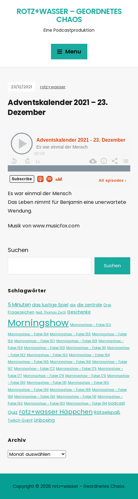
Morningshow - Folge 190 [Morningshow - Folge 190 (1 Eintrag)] (34, 396)
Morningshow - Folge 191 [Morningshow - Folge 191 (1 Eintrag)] (76, 396)
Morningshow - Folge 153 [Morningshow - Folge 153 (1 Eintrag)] (90, 325)
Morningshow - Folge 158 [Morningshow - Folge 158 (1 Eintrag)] (76, 341)
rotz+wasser (53, 87)
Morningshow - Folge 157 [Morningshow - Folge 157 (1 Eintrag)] (34, 341)
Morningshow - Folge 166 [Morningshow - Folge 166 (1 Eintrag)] (70, 361)
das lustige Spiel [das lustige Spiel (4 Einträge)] (50, 305)
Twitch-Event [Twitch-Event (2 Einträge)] (20, 420)
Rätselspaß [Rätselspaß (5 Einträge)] (107, 412)
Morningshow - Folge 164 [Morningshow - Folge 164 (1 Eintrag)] (89, 355)
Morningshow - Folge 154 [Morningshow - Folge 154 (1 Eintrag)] (28, 334)
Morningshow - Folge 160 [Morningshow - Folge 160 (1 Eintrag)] (44, 348)
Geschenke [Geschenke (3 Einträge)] (79, 312)
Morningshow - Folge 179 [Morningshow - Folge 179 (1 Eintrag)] (85, 375)
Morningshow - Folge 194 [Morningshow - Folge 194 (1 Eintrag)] (86, 403)
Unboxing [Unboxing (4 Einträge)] (44, 420)
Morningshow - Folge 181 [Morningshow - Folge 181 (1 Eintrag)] (47, 382)
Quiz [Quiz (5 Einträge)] (13, 412)
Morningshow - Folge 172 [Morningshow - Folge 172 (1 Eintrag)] (34, 368)
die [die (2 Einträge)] (73, 305)
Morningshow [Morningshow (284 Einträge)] (38, 322)
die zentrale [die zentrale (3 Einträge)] (89, 305)
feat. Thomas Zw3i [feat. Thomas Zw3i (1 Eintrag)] (51, 312)
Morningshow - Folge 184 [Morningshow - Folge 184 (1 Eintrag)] (28, 389)
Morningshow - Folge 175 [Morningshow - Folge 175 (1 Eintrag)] (76, 368)
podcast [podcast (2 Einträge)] (116, 403)
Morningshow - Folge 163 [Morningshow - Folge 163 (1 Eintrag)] (47, 355)
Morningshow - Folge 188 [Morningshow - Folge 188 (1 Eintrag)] (70, 389)
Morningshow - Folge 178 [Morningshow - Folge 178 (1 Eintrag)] (43, 375)
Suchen (18, 250)
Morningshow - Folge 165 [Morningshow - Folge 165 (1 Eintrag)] (28, 361)
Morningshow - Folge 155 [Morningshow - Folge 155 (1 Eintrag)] (70, 334)
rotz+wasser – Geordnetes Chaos (69, 15)
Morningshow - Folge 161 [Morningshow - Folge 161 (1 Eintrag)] (86, 348)
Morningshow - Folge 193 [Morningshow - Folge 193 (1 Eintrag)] (44, 403)
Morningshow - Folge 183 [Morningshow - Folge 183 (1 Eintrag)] (88, 382)
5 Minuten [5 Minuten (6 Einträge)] (19, 304)
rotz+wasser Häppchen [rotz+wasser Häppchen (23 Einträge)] (56, 411)
